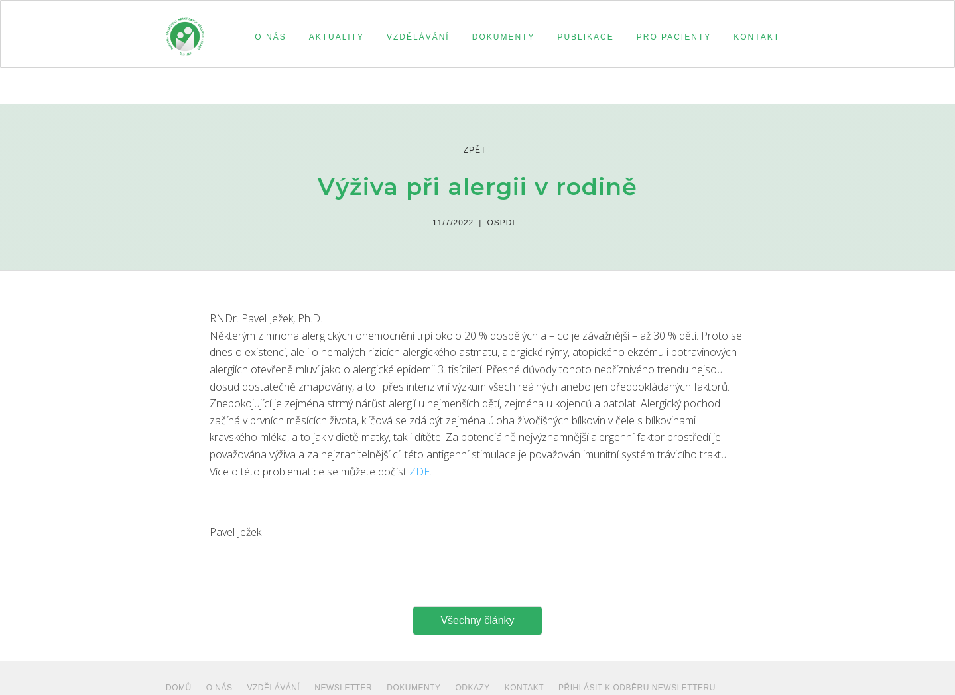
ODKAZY (472, 687)
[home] (185, 30)
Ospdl (502, 222)
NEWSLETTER (343, 687)
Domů (179, 687)
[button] (268, 37)
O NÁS (219, 687)
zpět (475, 150)
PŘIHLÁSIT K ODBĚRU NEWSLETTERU (637, 687)
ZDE (419, 471)
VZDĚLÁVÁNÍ (273, 687)
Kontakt (524, 687)
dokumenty (413, 687)
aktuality (336, 37)
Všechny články (477, 620)
